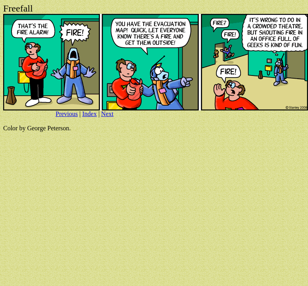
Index (89, 113)
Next (107, 113)
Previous (67, 113)
